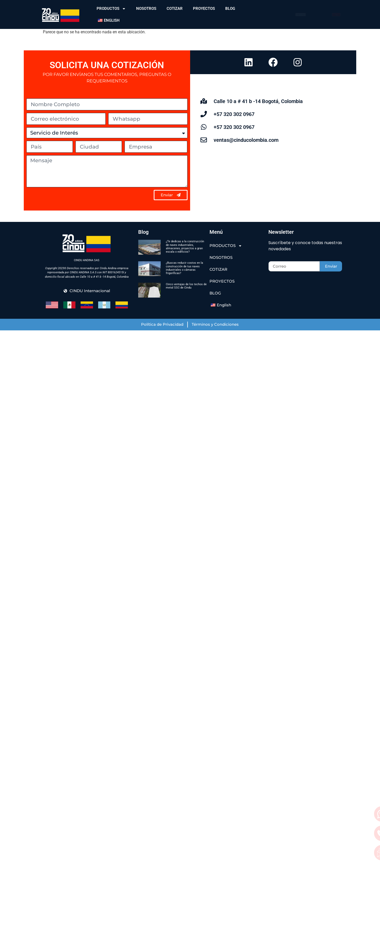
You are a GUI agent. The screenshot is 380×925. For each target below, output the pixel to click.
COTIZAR (175, 8)
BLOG (230, 8)
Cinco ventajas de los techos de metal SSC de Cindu (186, 286)
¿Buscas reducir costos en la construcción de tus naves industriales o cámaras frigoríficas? (184, 268)
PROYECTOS (204, 8)
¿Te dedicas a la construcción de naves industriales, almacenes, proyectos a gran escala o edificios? (185, 246)
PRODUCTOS (111, 8)
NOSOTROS (146, 8)
